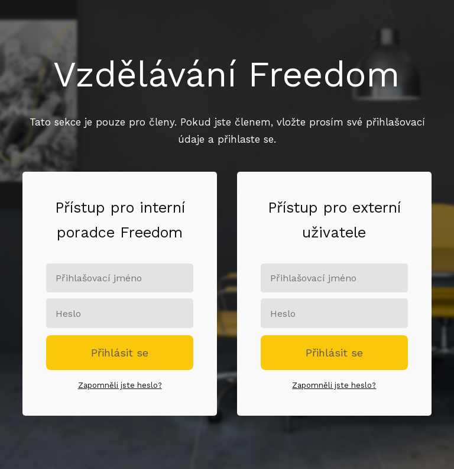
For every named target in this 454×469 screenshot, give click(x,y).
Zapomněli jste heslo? (120, 385)
